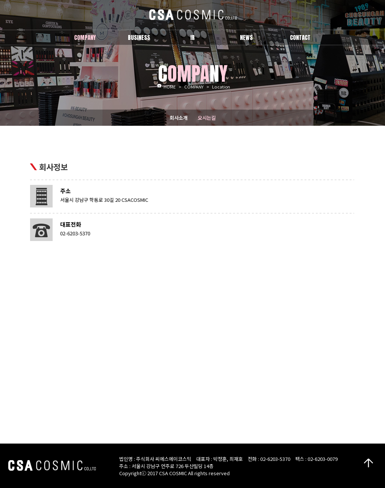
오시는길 (207, 117)
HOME (170, 87)
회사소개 (179, 117)
